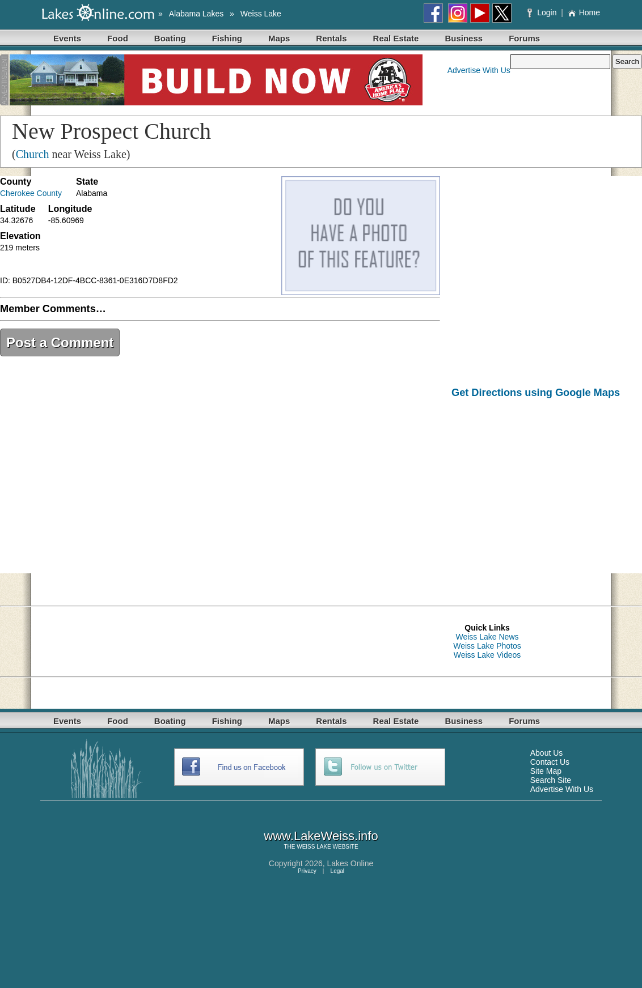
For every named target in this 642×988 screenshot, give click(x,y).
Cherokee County (31, 193)
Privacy (307, 871)
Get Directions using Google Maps (535, 392)
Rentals (331, 38)
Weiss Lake (260, 13)
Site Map (545, 771)
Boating (170, 38)
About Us (546, 752)
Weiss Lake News (486, 636)
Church (32, 154)
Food (117, 38)
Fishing (227, 38)
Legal (337, 871)
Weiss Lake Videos (487, 654)
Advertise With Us (478, 70)
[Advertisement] (546, 494)
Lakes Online (350, 863)
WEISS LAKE (314, 847)
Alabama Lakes (196, 13)
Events (67, 38)
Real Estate (396, 38)
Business (464, 38)
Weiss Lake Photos (487, 645)
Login (543, 12)
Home (584, 12)
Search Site (550, 780)
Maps (279, 38)
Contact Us (549, 761)
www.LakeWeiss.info (321, 836)
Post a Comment (59, 342)
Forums (524, 38)
